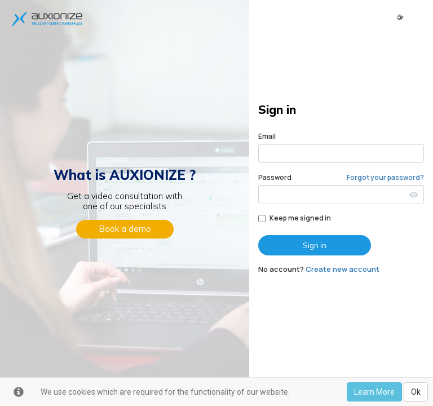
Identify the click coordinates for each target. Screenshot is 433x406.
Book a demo (125, 228)
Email (267, 136)
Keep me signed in (294, 218)
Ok (416, 391)
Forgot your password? (385, 177)
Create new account (342, 269)
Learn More (374, 391)
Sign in (314, 245)
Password (274, 177)
